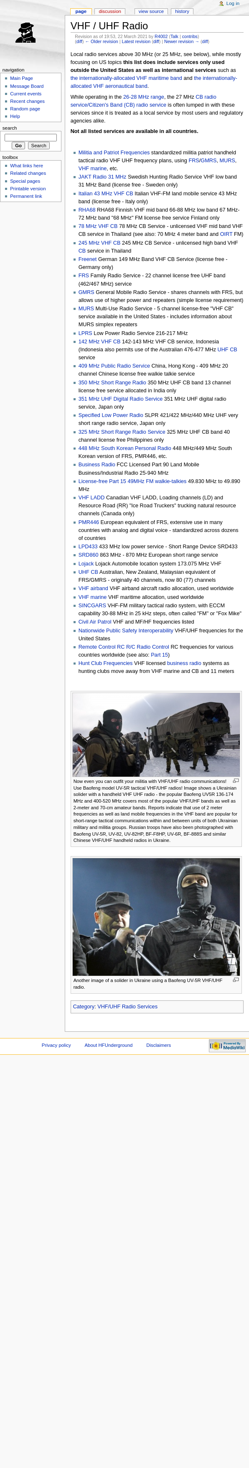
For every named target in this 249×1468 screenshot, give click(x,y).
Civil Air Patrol (95, 622)
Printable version (28, 188)
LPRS (85, 333)
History (182, 11)
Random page (25, 108)
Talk (174, 36)
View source (151, 11)
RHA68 (87, 210)
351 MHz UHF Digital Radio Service (121, 399)
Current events (25, 93)
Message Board (26, 86)
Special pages (25, 181)
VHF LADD (92, 498)
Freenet (88, 259)
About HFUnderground (109, 1045)
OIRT (226, 234)
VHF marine (93, 168)
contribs (190, 36)
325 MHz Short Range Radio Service (122, 432)
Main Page (21, 78)
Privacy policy (56, 1045)
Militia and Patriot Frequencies (114, 153)
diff (79, 41)
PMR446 (89, 522)
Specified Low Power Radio (111, 415)
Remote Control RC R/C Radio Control (124, 647)
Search (10, 127)
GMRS (208, 161)
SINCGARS (92, 606)
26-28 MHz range (143, 97)
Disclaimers (158, 1045)
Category (83, 1007)
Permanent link (26, 196)
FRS (193, 161)
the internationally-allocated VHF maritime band (126, 78)
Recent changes (27, 101)
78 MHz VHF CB (98, 226)
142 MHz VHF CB (100, 342)
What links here (26, 165)
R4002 (161, 36)
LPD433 (88, 547)
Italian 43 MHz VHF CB (106, 194)
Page (80, 11)
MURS (227, 161)
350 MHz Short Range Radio (112, 383)
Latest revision (136, 41)
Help (15, 116)
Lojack (86, 564)
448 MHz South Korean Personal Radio (125, 448)
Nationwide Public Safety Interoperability (126, 631)
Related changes (28, 173)
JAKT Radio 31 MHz (103, 177)
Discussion (110, 11)
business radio (184, 663)
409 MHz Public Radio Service (114, 366)
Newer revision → (181, 41)
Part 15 (159, 655)
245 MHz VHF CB (100, 243)
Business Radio (97, 465)
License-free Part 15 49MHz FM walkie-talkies (133, 481)
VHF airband (93, 588)
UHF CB (227, 350)
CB (82, 251)
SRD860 (89, 555)
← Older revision (101, 41)
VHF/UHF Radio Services (127, 1007)
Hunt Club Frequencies (106, 663)
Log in (232, 3)
